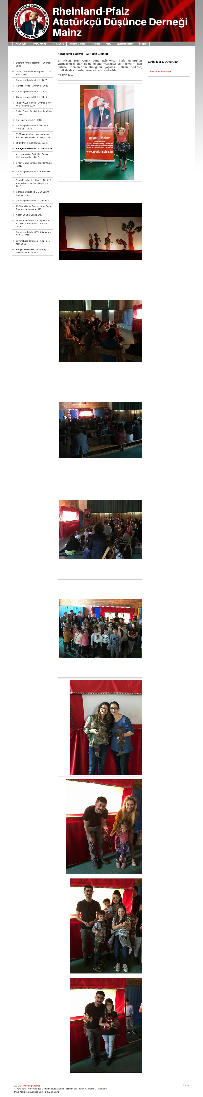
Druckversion (22, 1086)
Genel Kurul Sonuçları (159, 71)
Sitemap (36, 1086)
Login (186, 1085)
